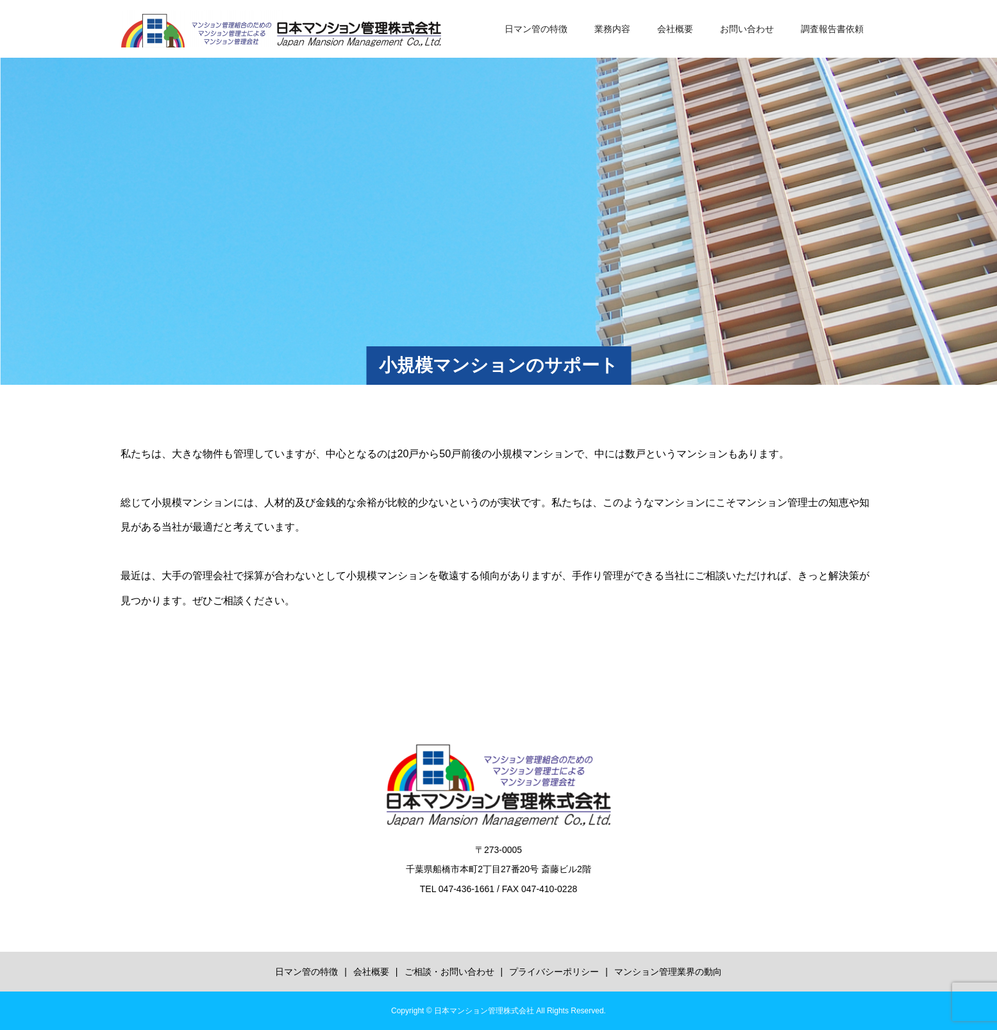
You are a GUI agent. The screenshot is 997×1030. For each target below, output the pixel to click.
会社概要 (675, 29)
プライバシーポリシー (554, 972)
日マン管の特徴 (536, 29)
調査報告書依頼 (832, 29)
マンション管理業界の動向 (668, 972)
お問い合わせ (747, 29)
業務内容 (612, 29)
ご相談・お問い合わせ (449, 972)
